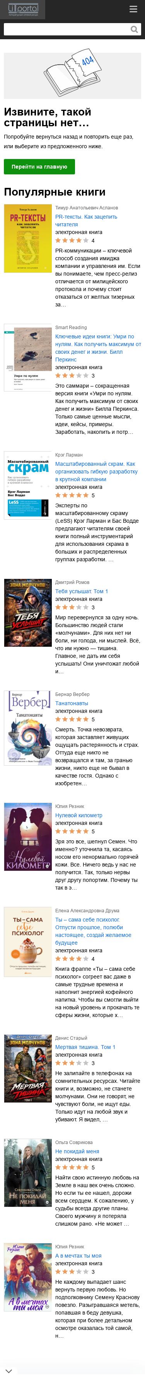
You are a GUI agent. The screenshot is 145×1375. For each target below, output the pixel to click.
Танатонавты (71, 703)
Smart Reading (71, 327)
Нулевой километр (78, 815)
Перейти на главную (39, 167)
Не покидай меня (77, 1151)
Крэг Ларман (69, 455)
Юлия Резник (69, 806)
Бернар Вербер (72, 694)
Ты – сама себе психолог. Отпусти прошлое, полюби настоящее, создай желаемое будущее (93, 931)
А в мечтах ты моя (78, 1256)
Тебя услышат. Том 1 (81, 591)
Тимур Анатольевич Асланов (86, 208)
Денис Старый (71, 1038)
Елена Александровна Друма (87, 910)
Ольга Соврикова (74, 1142)
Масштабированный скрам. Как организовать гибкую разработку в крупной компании (96, 471)
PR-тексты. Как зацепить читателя (86, 220)
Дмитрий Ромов (72, 582)
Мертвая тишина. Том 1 (85, 1047)
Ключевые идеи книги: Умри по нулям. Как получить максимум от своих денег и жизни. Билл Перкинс (98, 348)
